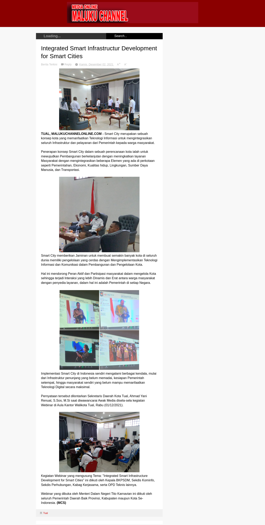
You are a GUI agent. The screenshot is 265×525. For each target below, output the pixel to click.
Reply (69, 64)
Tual (45, 513)
